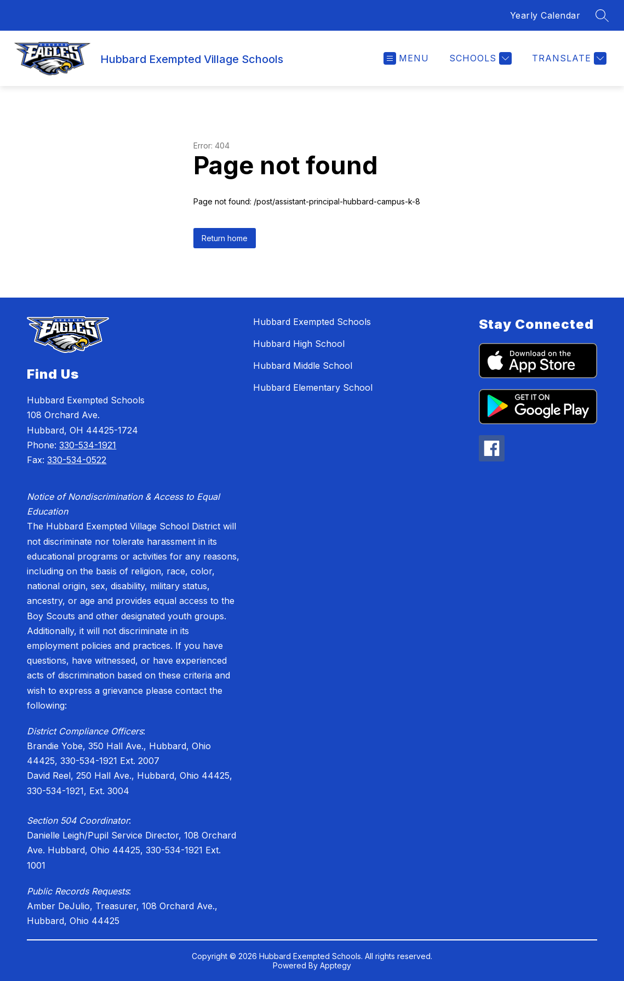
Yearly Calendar (545, 15)
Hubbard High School (299, 343)
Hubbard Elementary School (313, 387)
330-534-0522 (76, 459)
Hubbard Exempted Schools (312, 321)
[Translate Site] (567, 58)
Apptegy (335, 965)
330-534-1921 (87, 445)
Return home (225, 238)
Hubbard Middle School (302, 365)
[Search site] (602, 15)
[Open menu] (406, 58)
